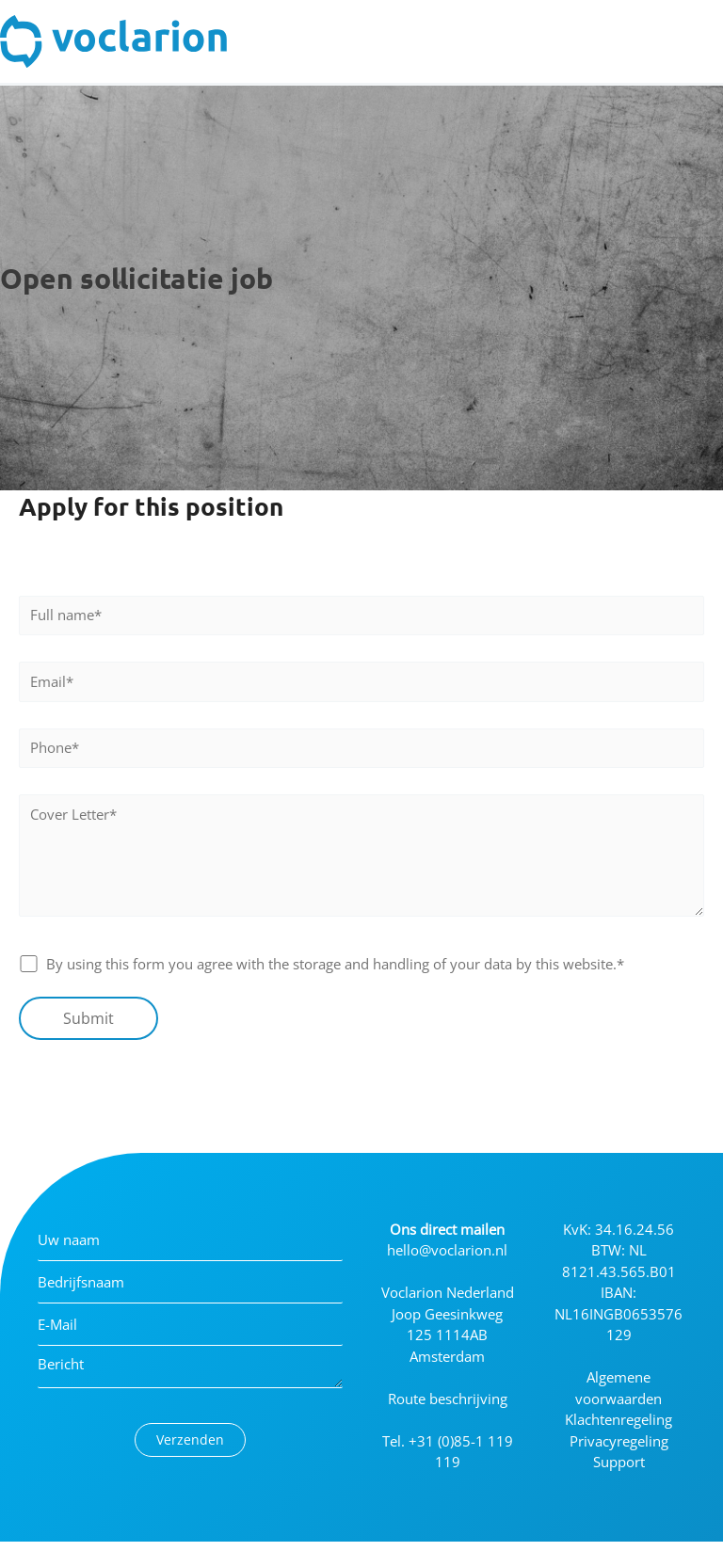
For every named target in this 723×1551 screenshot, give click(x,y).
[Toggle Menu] (698, 41)
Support (619, 1461)
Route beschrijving (447, 1398)
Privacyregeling (619, 1440)
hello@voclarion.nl (447, 1249)
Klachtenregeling (618, 1419)
